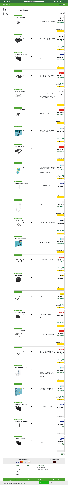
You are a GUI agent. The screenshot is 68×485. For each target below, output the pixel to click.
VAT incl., (60, 22)
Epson (28, 472)
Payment (18, 471)
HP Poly (5, 10)
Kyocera (28, 474)
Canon (28, 470)
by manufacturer (30, 475)
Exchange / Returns (19, 472)
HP (27, 469)
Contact (17, 474)
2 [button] (63, 454)
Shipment (18, 469)
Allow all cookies (44, 482)
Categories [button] (7, 4)
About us (18, 467)
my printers (62, 4)
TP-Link (5, 15)
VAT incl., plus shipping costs (60, 188)
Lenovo (5, 13)
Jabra (4, 12)
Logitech (5, 14)
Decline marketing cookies (54, 482)
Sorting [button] (62, 13)
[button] (56, 1)
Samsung (5, 8)
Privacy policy (22, 483)
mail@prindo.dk (43, 472)
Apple (5, 9)
